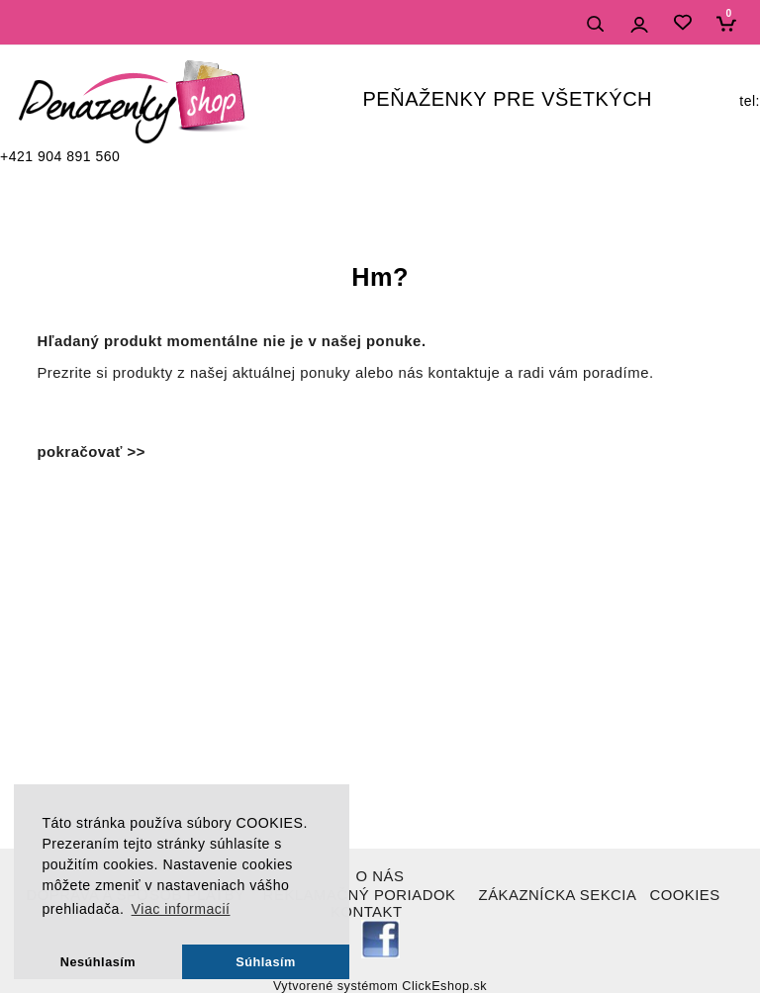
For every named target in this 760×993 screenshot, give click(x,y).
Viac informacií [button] (181, 909)
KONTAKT (366, 912)
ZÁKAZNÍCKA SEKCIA (557, 895)
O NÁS (380, 876)
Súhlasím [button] (266, 961)
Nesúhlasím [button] (98, 961)
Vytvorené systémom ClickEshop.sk (380, 986)
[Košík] (730, 23)
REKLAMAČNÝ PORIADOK (359, 895)
